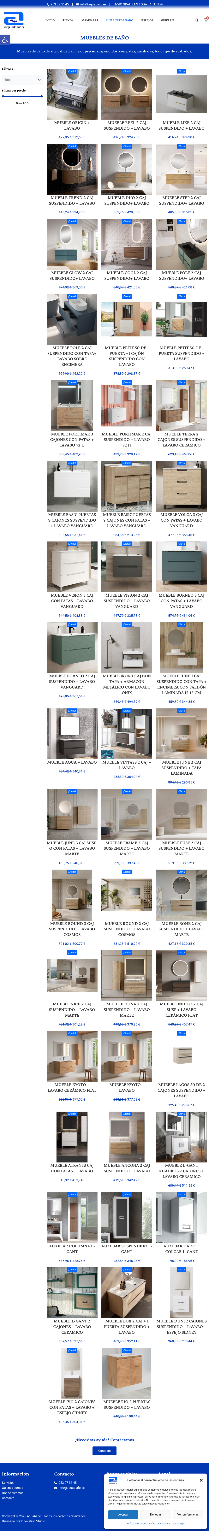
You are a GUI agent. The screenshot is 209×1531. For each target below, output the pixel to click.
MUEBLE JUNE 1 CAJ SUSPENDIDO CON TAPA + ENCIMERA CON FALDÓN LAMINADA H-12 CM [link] (182, 684)
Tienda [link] (68, 20)
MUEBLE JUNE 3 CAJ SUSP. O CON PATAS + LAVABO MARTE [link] (72, 848)
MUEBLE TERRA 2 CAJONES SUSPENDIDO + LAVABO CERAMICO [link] (182, 439)
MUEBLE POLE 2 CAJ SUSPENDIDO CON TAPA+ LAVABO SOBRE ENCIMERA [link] (72, 356)
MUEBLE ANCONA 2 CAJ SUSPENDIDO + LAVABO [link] (127, 1167)
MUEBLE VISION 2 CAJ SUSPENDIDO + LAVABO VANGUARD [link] (127, 600)
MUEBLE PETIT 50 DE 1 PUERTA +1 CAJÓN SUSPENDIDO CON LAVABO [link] (127, 356)
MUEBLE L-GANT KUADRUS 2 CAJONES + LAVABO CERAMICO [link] (181, 1170)
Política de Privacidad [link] (159, 1523)
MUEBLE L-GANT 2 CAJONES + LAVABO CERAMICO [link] (72, 1326)
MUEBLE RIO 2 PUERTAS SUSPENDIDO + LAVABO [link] (126, 1404)
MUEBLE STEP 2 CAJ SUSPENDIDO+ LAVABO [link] (181, 200)
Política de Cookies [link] (136, 1523)
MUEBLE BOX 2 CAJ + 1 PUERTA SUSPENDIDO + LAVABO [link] (127, 1326)
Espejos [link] (147, 20)
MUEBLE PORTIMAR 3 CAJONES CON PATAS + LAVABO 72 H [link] (72, 439)
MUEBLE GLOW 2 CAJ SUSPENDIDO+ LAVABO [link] (72, 275)
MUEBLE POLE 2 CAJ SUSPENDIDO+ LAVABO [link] (181, 275)
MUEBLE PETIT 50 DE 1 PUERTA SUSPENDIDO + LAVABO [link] (182, 353)
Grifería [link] (168, 20)
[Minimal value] (22, 96)
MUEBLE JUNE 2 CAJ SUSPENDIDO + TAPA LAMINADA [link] (181, 767)
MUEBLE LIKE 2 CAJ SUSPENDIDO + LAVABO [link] (181, 125)
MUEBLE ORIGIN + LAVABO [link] (72, 125)
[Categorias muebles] (22, 80)
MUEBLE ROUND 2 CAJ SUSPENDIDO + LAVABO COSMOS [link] (127, 929)
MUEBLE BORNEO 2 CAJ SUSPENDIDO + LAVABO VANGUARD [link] (72, 681)
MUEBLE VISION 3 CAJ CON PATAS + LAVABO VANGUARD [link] (72, 600)
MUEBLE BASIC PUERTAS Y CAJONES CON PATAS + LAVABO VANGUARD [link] (127, 520)
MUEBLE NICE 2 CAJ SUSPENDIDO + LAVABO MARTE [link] (72, 1009)
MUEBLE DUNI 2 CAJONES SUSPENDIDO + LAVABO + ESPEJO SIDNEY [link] (181, 1326)
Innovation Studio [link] (33, 1521)
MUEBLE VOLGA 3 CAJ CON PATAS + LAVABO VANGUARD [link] (181, 520)
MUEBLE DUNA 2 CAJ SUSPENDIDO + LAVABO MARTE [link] (127, 1009)
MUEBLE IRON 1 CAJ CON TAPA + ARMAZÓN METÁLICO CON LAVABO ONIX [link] (127, 684)
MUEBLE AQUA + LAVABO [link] (72, 762)
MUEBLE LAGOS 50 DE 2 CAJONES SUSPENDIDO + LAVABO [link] (182, 1090)
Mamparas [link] (89, 20)
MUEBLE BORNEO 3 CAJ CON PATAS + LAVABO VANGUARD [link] (181, 600)
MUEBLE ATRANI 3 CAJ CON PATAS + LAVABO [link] (72, 1167)
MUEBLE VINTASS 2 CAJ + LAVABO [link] (126, 764)
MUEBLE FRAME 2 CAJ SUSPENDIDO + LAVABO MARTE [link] (127, 848)
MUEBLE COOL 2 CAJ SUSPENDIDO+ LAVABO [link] (126, 275)
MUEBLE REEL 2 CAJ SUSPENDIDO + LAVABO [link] (127, 125)
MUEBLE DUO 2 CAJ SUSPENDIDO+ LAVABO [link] (126, 200)
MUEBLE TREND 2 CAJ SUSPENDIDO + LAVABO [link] (72, 200)
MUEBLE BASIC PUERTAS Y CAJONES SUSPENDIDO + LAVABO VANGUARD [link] (72, 520)
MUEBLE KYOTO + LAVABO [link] (126, 1087)
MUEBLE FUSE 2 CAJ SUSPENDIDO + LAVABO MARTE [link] (181, 848)
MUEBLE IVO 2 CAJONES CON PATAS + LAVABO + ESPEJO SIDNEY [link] (72, 1407)
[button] (201, 1480)
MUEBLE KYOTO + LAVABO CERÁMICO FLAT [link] (72, 1087)
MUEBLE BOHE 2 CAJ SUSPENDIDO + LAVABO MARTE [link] (181, 929)
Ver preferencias (188, 1514)
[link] (5, 40)
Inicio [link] (50, 20)
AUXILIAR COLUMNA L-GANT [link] (72, 1248)
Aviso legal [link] (179, 1523)
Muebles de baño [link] (120, 20)
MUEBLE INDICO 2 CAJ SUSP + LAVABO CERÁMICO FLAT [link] (181, 1009)
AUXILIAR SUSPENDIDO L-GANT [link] (126, 1248)
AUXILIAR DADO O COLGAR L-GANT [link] (182, 1248)
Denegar (155, 1514)
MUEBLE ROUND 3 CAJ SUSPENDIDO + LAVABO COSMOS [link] (72, 929)
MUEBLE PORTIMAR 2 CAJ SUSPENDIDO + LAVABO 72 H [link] (127, 439)
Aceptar (123, 1514)
